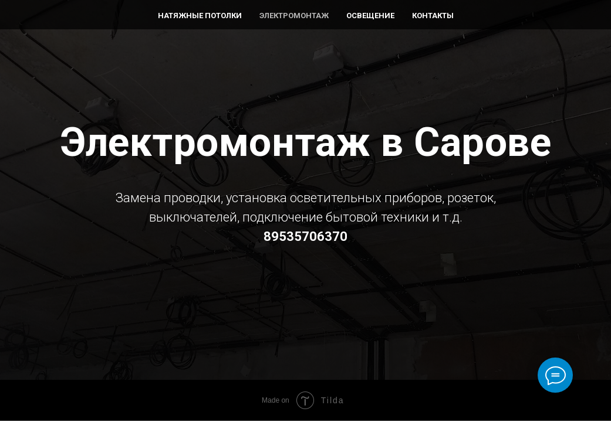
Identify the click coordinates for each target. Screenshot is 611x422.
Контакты (433, 15)
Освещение (370, 15)
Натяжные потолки (200, 15)
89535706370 (305, 236)
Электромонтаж (294, 15)
